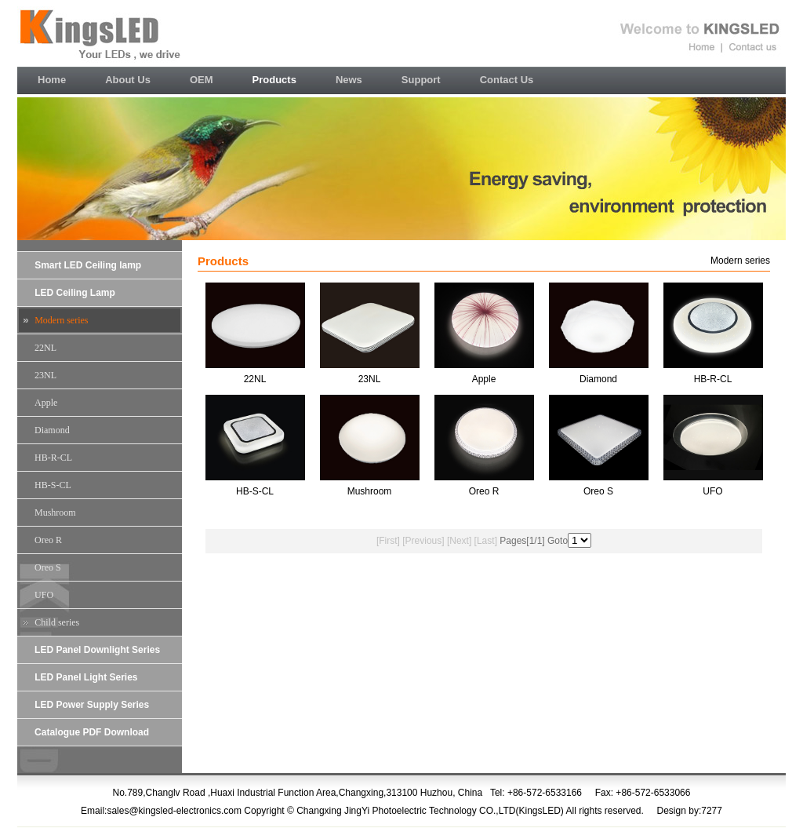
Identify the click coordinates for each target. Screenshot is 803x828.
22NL (45, 347)
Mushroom (55, 512)
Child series (57, 622)
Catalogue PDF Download (92, 732)
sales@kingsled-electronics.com (174, 810)
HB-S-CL (53, 485)
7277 (711, 810)
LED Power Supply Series (92, 704)
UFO (44, 594)
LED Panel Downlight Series (97, 649)
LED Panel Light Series (86, 677)
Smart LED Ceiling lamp (88, 265)
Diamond (52, 430)
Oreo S (48, 567)
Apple (46, 402)
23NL (45, 375)
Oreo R (48, 539)
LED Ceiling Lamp (75, 292)
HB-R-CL (53, 457)
